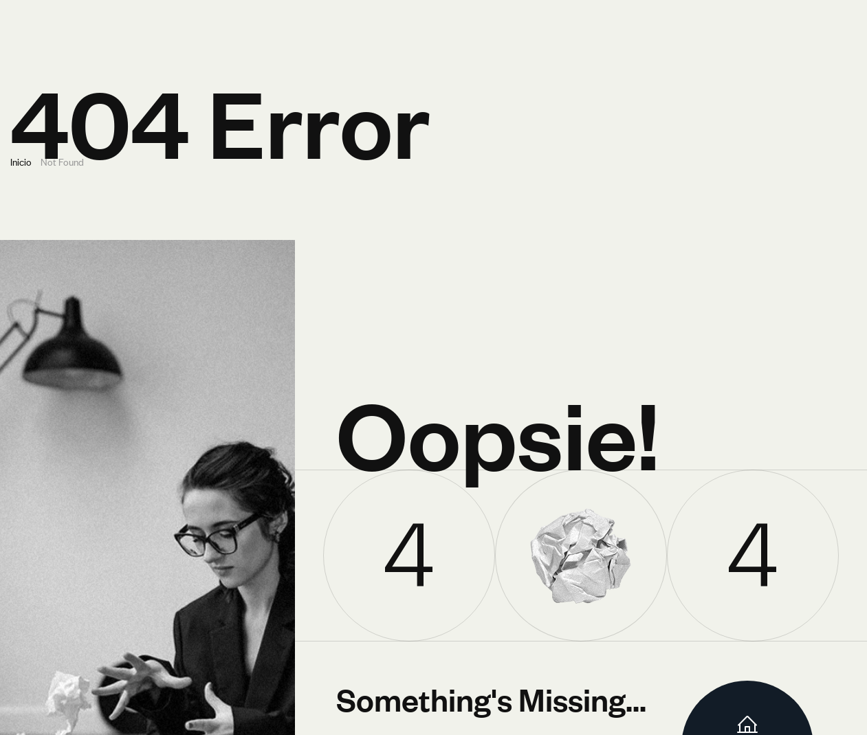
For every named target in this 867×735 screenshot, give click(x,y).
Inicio (21, 161)
